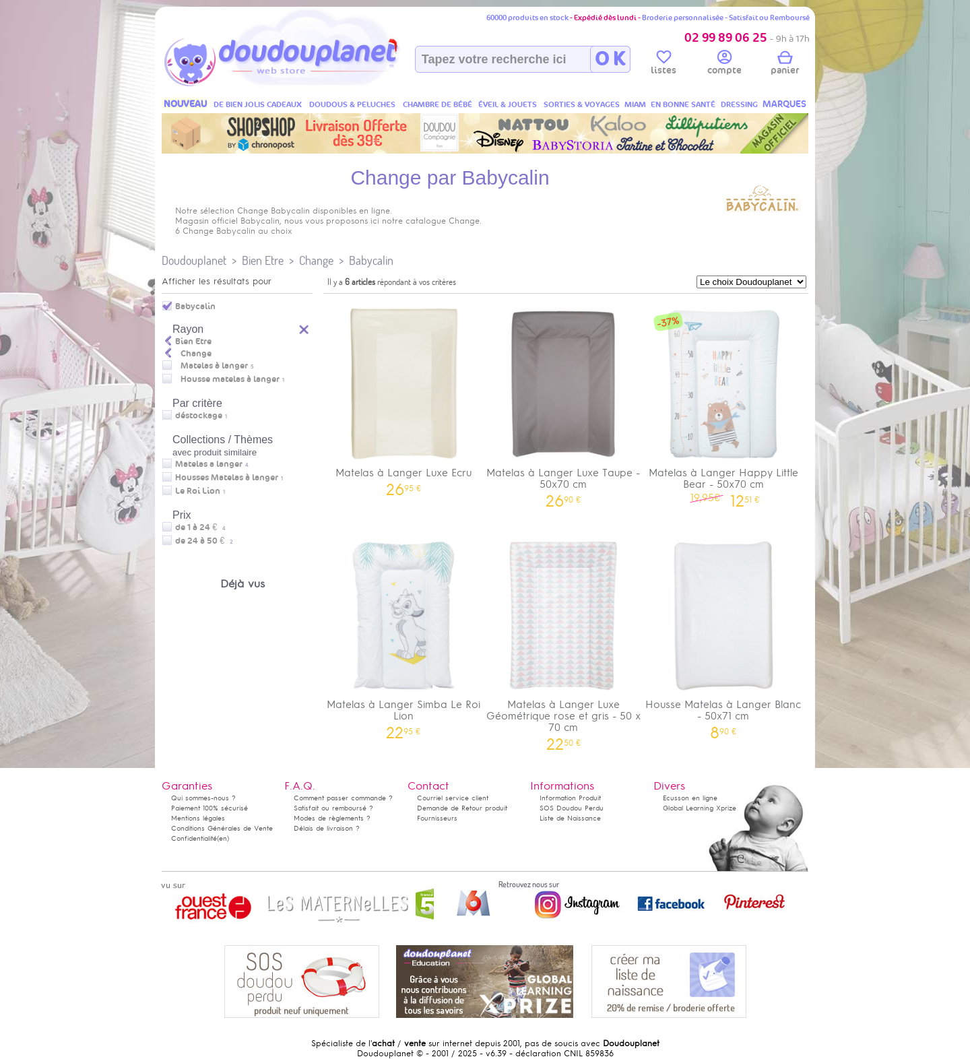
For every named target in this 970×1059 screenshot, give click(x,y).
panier (785, 64)
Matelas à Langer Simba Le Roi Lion (403, 634)
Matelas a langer (209, 464)
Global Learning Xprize (699, 808)
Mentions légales (198, 818)
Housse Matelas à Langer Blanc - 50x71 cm (723, 634)
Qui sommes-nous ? (203, 798)
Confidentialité (194, 838)
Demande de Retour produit (462, 808)
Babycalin (371, 260)
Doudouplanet (194, 260)
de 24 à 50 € (204, 541)
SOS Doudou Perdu (572, 808)
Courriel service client (452, 798)
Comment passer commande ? (343, 798)
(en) (223, 838)
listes (663, 64)
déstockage (198, 415)
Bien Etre (263, 260)
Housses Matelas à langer (226, 477)
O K (610, 59)
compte (724, 64)
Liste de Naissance (570, 818)
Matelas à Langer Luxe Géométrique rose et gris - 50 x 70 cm (564, 640)
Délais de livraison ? (327, 828)
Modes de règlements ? (332, 818)
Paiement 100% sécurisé (209, 808)
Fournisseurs (437, 818)
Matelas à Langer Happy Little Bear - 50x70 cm (723, 403)
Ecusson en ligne (690, 798)
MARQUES (784, 104)
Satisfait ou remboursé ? (333, 808)
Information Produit (570, 798)
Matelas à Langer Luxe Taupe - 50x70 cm (564, 403)
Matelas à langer (214, 365)
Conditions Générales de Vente (222, 828)
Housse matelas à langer (230, 379)
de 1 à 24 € (200, 527)
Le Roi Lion (197, 491)
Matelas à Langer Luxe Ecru (403, 397)
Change (316, 260)
